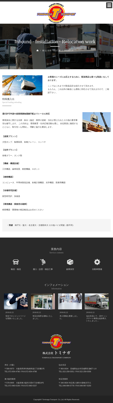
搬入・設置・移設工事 (51, 50)
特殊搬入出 (68, 50)
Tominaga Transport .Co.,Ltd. (53, 399)
